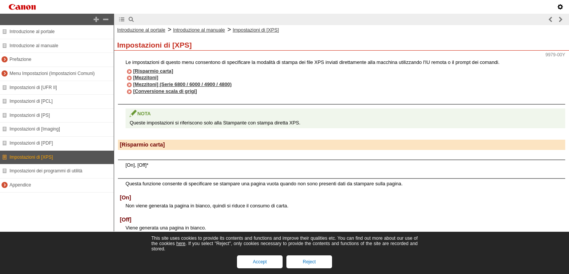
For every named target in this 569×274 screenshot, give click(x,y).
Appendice (20, 185)
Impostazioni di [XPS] (31, 157)
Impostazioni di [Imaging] (35, 129)
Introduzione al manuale (34, 45)
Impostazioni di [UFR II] (33, 87)
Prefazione (20, 59)
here (180, 243)
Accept (260, 261)
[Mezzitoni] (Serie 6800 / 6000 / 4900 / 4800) (182, 84)
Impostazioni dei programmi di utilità (46, 171)
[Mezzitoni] (145, 77)
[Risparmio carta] (153, 71)
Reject (309, 261)
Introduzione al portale (32, 31)
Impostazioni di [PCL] (31, 101)
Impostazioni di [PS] (30, 115)
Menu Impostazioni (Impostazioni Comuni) (52, 73)
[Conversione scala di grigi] (165, 91)
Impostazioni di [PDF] (31, 143)
